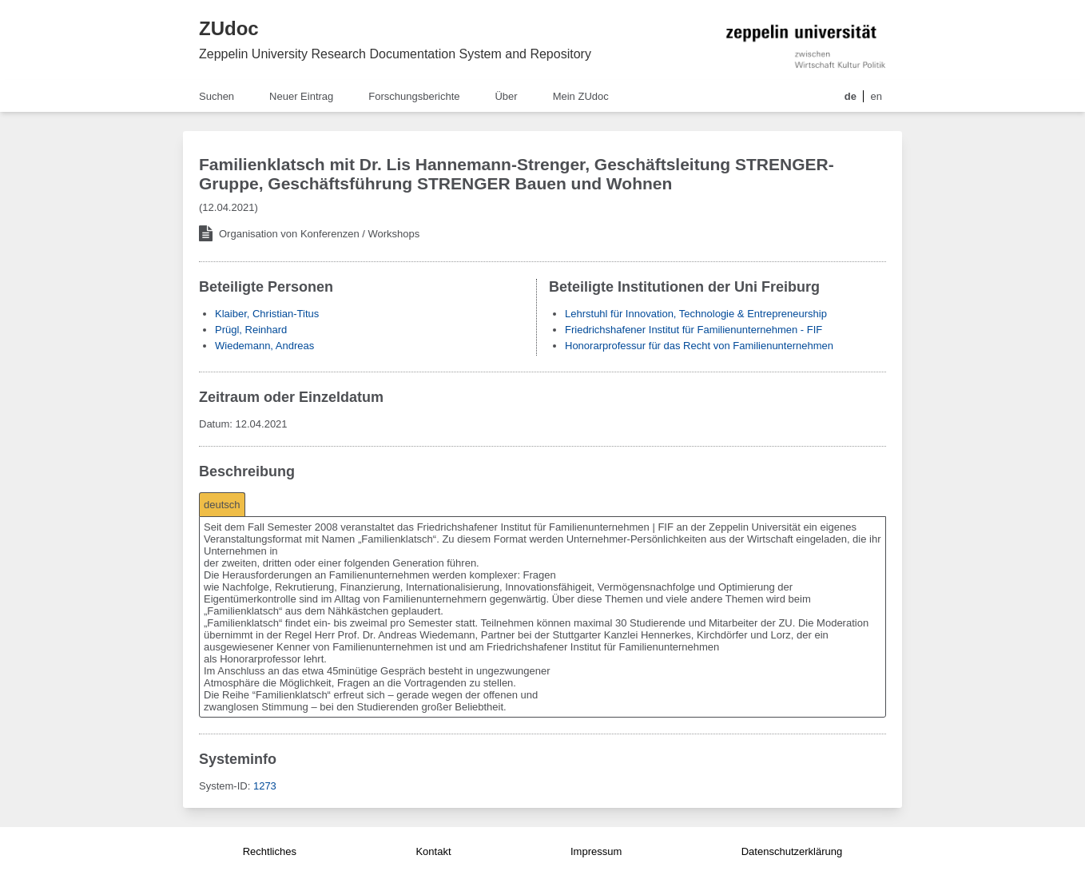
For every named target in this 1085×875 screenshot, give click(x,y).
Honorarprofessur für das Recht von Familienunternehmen (699, 346)
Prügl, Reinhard (251, 330)
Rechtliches (269, 851)
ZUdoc (229, 28)
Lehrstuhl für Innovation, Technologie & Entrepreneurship (696, 314)
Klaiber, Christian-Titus (267, 314)
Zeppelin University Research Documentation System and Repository (395, 54)
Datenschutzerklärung (791, 851)
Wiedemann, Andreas (264, 346)
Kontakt (433, 851)
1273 (264, 786)
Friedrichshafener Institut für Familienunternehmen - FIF (693, 330)
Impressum (596, 851)
